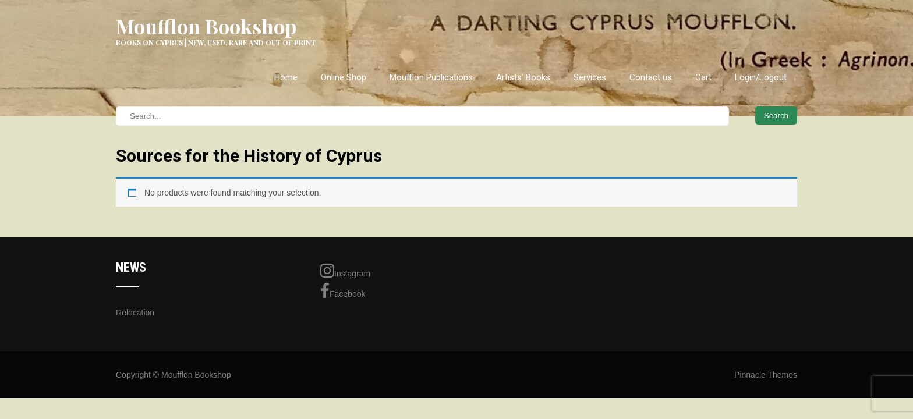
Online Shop (343, 77)
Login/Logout (761, 77)
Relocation (135, 312)
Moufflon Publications (431, 77)
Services (590, 77)
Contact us (650, 77)
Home (286, 77)
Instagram (345, 270)
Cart (703, 77)
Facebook (342, 291)
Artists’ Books (523, 77)
